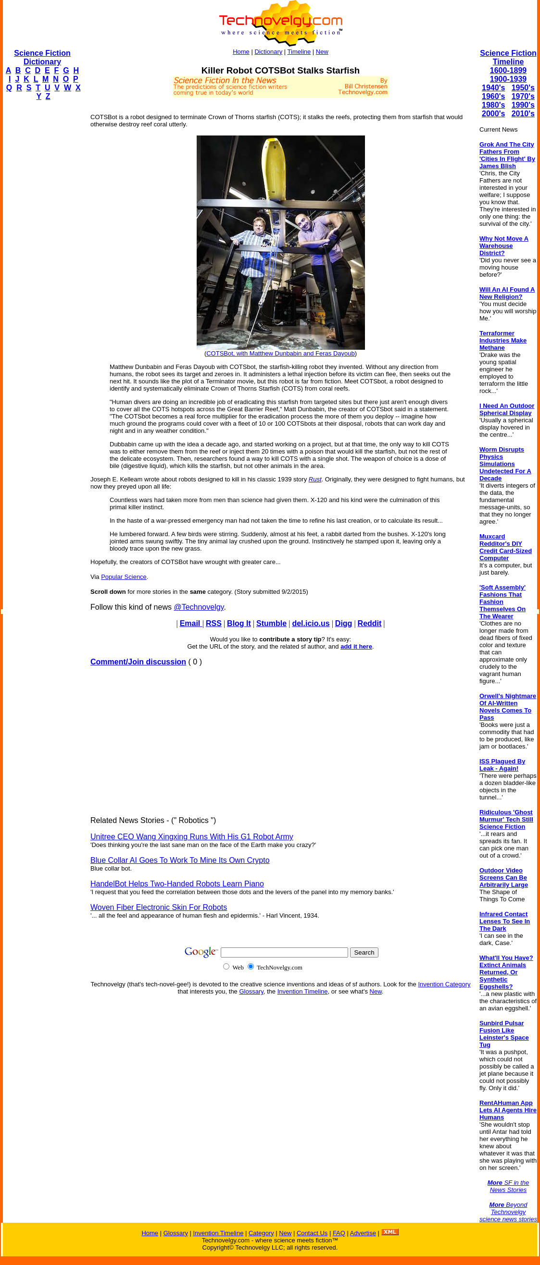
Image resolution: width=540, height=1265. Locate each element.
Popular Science (124, 576)
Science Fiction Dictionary (42, 57)
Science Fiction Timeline (508, 57)
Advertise (363, 1233)
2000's (493, 114)
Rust (315, 479)
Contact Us (312, 1233)
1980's (493, 105)
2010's (523, 114)
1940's (493, 88)
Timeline (299, 51)
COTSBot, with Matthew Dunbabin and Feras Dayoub (280, 353)
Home (241, 51)
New (322, 51)
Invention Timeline (302, 991)
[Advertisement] (41, 253)
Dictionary (268, 51)
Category (261, 1233)
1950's (523, 88)
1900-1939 (508, 79)
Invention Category (444, 984)
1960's (493, 96)
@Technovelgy (199, 607)
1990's (523, 105)
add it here (356, 646)
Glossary (251, 991)
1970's (523, 96)
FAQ (339, 1233)
